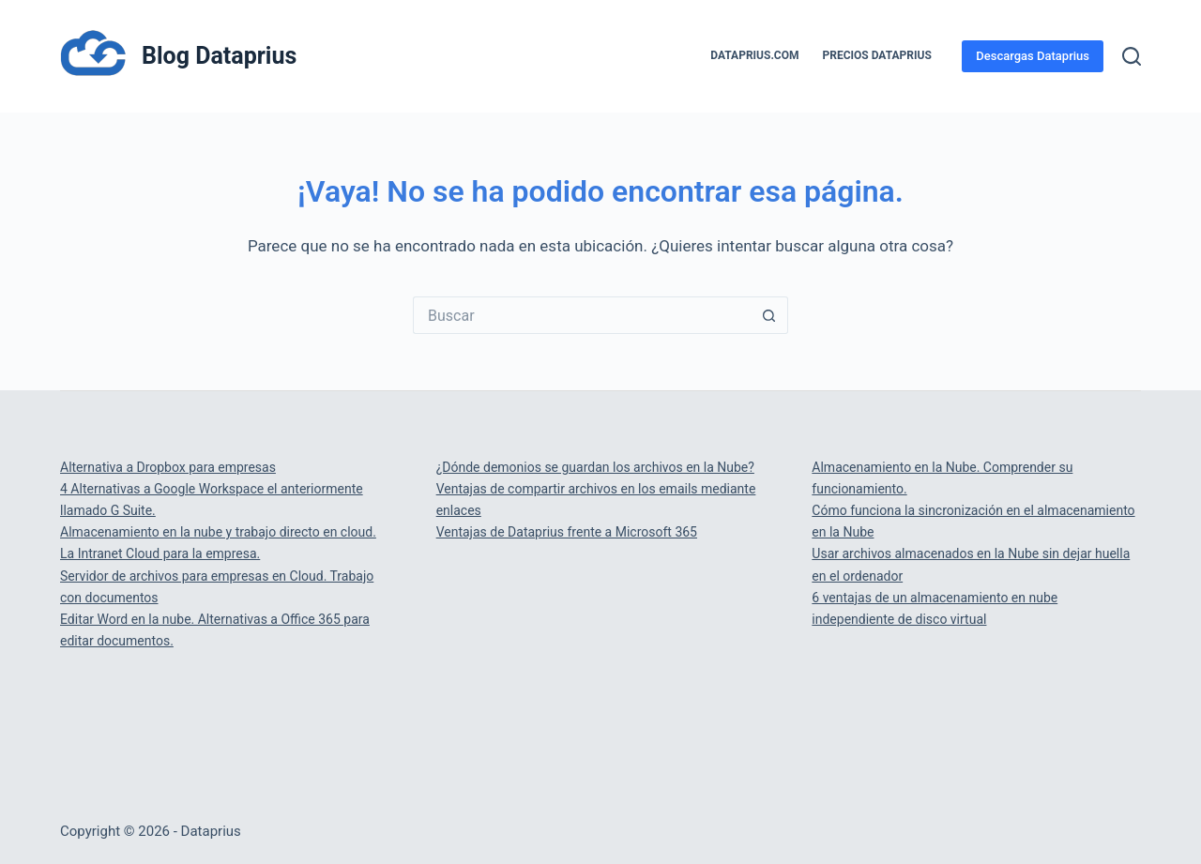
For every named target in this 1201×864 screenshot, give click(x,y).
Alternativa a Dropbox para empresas (168, 467)
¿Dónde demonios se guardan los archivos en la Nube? (595, 467)
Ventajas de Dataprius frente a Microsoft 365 (566, 531)
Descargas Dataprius (1032, 56)
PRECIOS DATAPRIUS (877, 55)
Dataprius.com (754, 55)
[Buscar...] (582, 315)
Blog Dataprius (219, 55)
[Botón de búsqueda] (769, 315)
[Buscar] (1131, 56)
